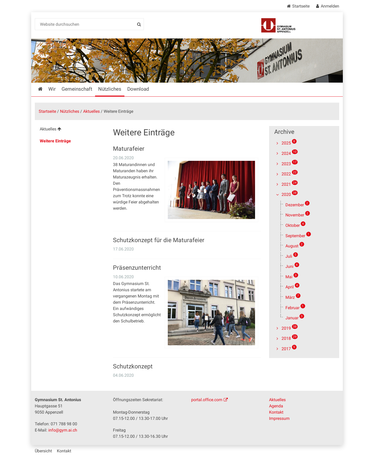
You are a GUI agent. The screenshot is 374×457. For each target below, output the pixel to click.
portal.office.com (206, 399)
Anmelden (330, 6)
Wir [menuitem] (52, 89)
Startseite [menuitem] (44, 89)
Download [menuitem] (138, 89)
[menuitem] (70, 130)
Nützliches (69, 111)
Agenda (276, 405)
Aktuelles (91, 111)
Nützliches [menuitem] (109, 89)
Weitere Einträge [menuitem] (55, 140)
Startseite (301, 6)
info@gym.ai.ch (62, 430)
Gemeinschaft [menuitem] (77, 89)
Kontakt (276, 412)
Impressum (279, 418)
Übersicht (43, 450)
